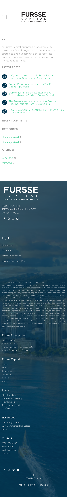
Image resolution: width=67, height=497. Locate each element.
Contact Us (7, 371)
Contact (6, 453)
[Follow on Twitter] (13, 470)
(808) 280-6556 (9, 443)
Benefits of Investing (12, 398)
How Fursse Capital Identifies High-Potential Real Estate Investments (36, 111)
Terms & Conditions (11, 256)
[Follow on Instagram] (8, 219)
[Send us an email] (13, 219)
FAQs (4, 429)
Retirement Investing (12, 405)
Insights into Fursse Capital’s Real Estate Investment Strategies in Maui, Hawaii (31, 76)
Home (5, 364)
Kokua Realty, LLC (11, 343)
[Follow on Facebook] (4, 219)
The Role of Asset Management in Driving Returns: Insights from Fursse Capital (32, 102)
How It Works (8, 402)
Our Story (6, 374)
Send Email (7, 446)
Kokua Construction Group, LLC (17, 350)
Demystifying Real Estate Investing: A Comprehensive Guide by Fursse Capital (31, 94)
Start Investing (9, 395)
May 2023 (7, 163)
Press (4, 381)
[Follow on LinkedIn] (17, 219)
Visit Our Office (9, 450)
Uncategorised (10, 137)
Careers (5, 378)
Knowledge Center (11, 422)
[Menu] (4, 17)
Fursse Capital (8, 340)
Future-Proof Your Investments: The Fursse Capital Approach (32, 85)
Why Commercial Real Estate (16, 426)
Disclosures (7, 245)
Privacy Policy (8, 250)
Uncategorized (10, 142)
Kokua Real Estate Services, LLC (17, 347)
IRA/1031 (6, 408)
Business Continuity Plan (13, 261)
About (5, 367)
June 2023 (7, 158)
